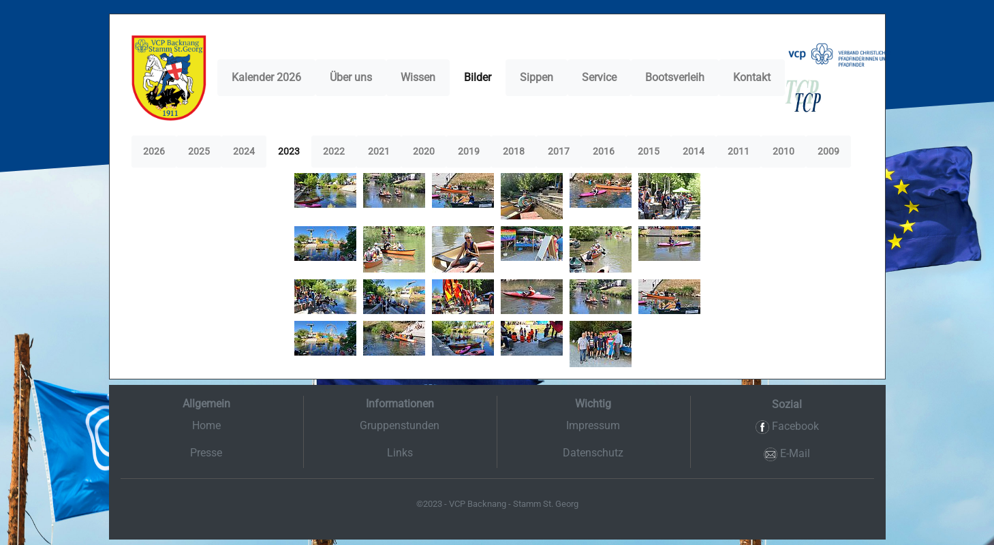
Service (599, 77)
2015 (648, 151)
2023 (289, 151)
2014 (693, 151)
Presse (206, 452)
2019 (469, 151)
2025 (199, 151)
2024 (244, 151)
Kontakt (752, 77)
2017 (559, 151)
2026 (154, 151)
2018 (514, 151)
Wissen (418, 77)
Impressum (593, 425)
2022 (334, 151)
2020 (424, 151)
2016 (604, 151)
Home (206, 425)
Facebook (787, 427)
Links (400, 452)
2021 (379, 151)
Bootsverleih (674, 77)
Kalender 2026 (266, 77)
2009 (828, 151)
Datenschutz (593, 452)
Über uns (351, 77)
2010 (783, 151)
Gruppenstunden (399, 425)
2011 (738, 151)
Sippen (536, 77)
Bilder (477, 77)
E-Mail (787, 454)
